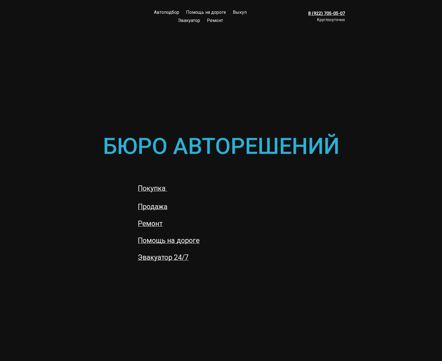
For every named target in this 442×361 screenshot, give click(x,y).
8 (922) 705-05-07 (326, 13)
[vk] (366, 9)
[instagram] (351, 23)
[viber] (351, 9)
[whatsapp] (380, 9)
